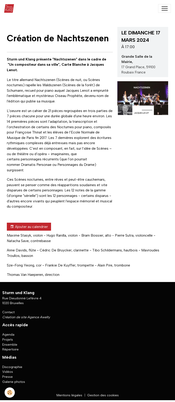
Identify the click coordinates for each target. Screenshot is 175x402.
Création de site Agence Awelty (26, 317)
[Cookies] (10, 392)
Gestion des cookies (103, 395)
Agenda (8, 334)
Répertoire (10, 349)
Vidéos (7, 372)
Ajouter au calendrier (29, 226)
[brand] (10, 8)
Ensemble (9, 344)
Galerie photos (13, 382)
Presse (7, 377)
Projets (7, 339)
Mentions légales (69, 395)
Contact (8, 312)
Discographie (12, 367)
